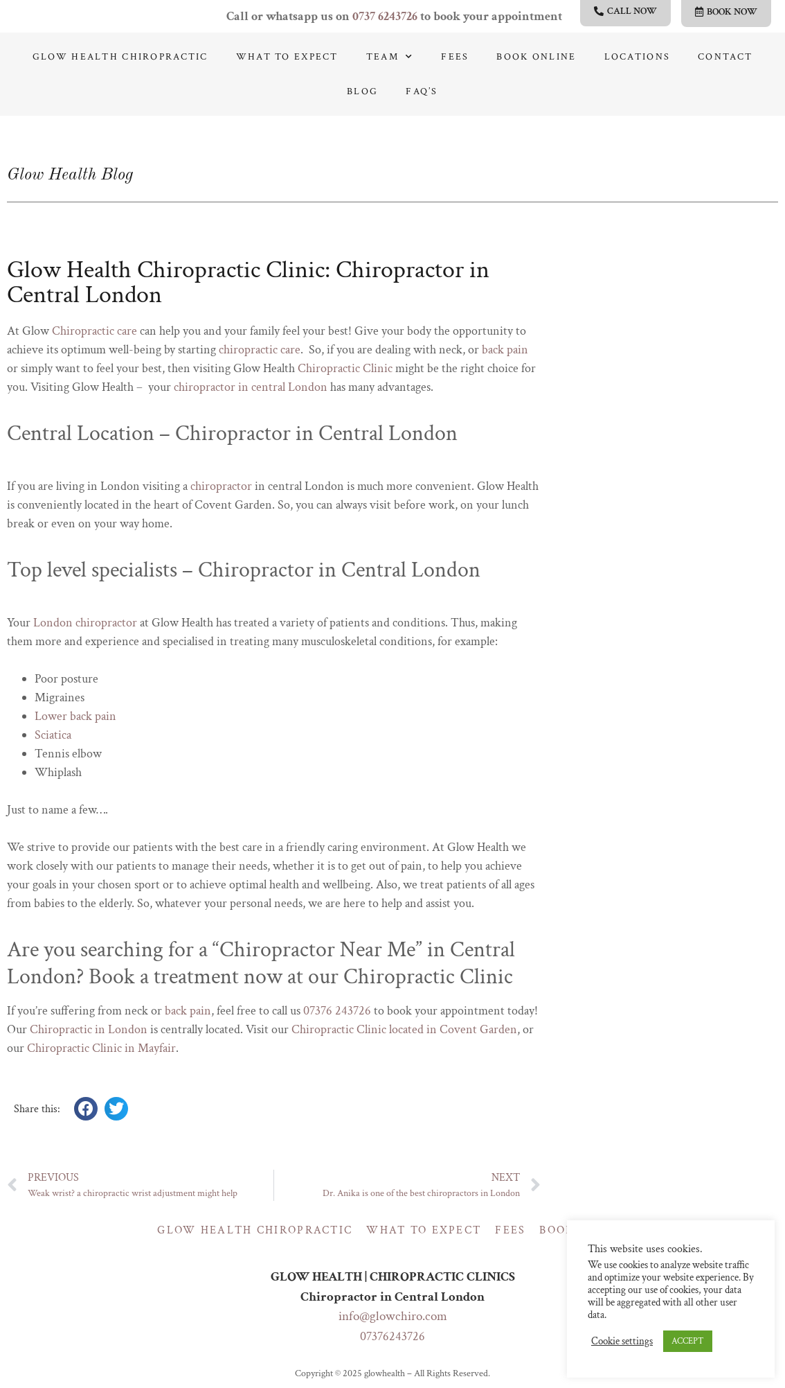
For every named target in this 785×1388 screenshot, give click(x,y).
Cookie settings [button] (622, 1341)
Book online (536, 57)
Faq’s (421, 91)
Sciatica (53, 735)
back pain (505, 350)
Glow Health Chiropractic (120, 57)
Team (389, 56)
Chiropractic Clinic (345, 368)
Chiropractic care (94, 331)
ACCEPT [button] (687, 1341)
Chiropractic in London (88, 1029)
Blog (362, 91)
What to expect (287, 57)
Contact (725, 57)
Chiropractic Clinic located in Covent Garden (404, 1029)
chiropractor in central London (250, 387)
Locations (637, 57)
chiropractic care (259, 350)
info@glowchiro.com (393, 1316)
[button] (86, 1109)
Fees (455, 57)
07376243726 (392, 1336)
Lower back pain (75, 716)
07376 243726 (337, 1011)
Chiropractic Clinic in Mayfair (101, 1048)
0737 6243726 (384, 16)
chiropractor (221, 486)
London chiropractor (85, 623)
